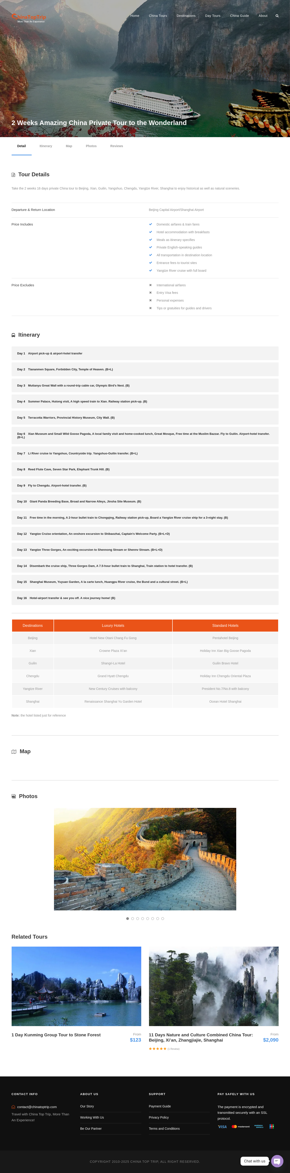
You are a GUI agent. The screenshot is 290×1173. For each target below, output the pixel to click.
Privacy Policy (159, 1117)
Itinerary (46, 146)
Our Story (87, 1106)
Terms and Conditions (164, 1128)
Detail (21, 146)
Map (69, 146)
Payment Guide (160, 1106)
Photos (91, 146)
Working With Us (92, 1117)
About (263, 16)
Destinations (186, 16)
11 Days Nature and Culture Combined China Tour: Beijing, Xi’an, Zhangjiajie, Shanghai (201, 1037)
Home (134, 16)
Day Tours (213, 16)
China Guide (239, 16)
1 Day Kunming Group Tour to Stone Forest (56, 1034)
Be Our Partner (91, 1128)
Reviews (116, 146)
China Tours (158, 16)
